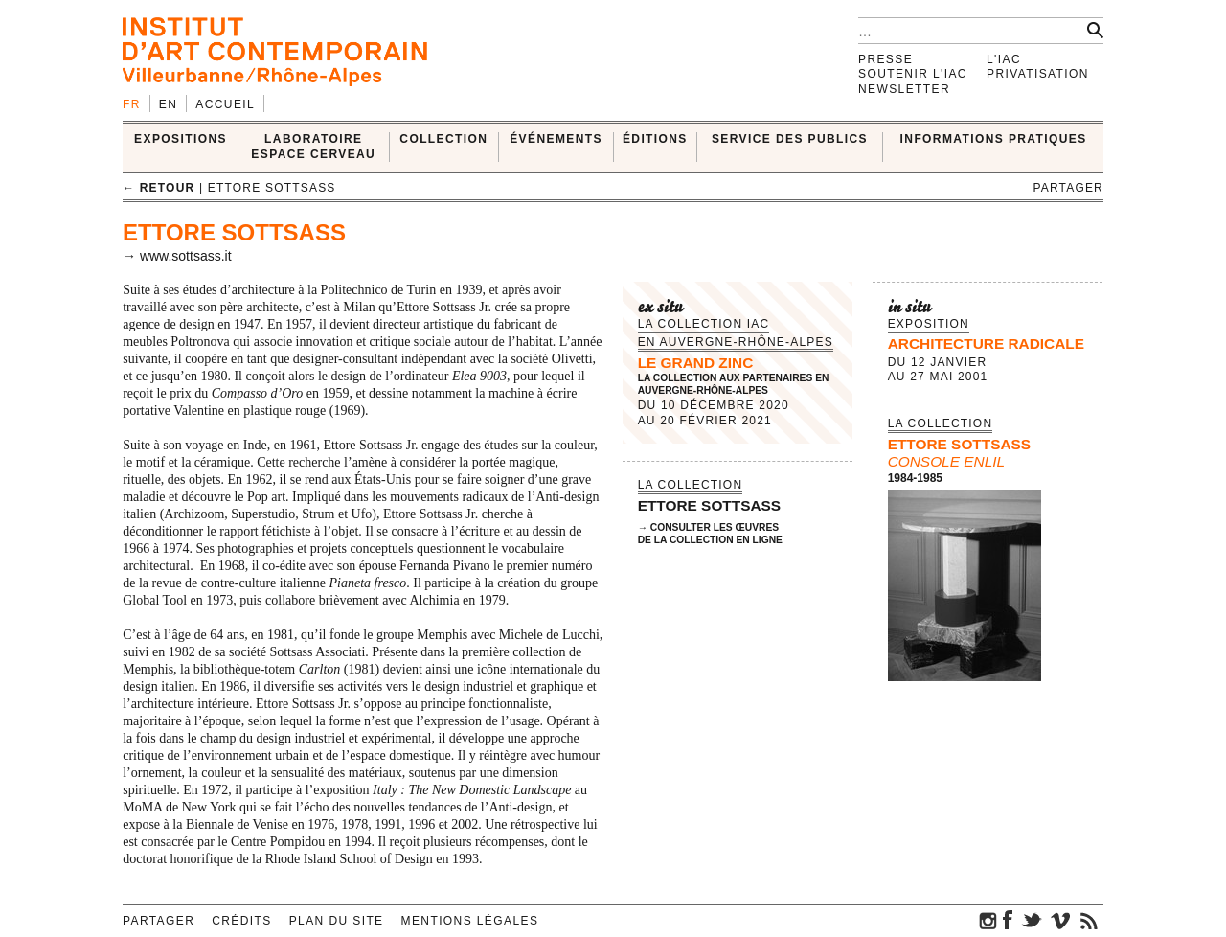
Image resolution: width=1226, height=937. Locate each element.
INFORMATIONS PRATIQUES (993, 139)
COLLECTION (443, 139)
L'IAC (1004, 59)
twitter (1031, 919)
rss (1089, 919)
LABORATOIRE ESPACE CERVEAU (313, 146)
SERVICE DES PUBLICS (790, 139)
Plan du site (336, 920)
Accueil (225, 104)
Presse (885, 59)
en (168, 104)
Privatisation (1038, 73)
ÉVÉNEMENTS (556, 139)
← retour (158, 187)
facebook (1007, 919)
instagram (988, 919)
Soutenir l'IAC (912, 73)
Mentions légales (470, 920)
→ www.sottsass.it (177, 255)
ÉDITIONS (655, 139)
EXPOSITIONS (180, 139)
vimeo (1060, 919)
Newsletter (904, 89)
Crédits (241, 920)
